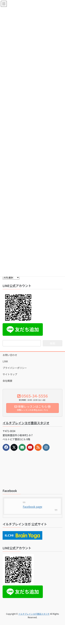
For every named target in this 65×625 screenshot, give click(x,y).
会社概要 (7, 380)
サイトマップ (10, 374)
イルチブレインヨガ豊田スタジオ (26, 423)
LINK (5, 361)
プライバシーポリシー (15, 368)
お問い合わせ (10, 355)
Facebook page (32, 506)
